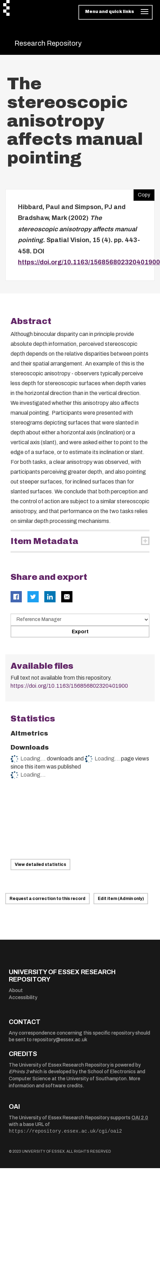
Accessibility (23, 997)
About (16, 990)
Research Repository (48, 43)
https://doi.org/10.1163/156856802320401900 (89, 262)
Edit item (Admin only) (121, 898)
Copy (141, 193)
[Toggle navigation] (115, 12)
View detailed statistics (40, 864)
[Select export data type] (80, 620)
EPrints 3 (18, 1071)
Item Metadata (44, 541)
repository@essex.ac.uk (60, 1039)
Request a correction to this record (47, 898)
